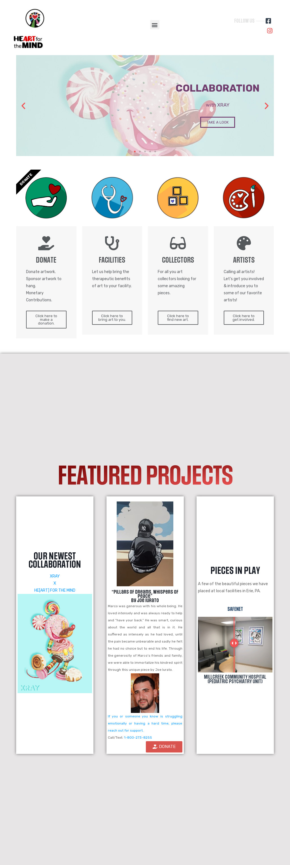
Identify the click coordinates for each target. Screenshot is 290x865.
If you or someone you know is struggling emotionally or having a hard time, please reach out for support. (145, 723)
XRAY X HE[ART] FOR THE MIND (54, 583)
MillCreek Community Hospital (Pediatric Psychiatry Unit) (235, 679)
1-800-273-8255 (138, 737)
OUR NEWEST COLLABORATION (55, 560)
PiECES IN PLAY (235, 571)
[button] (154, 24)
